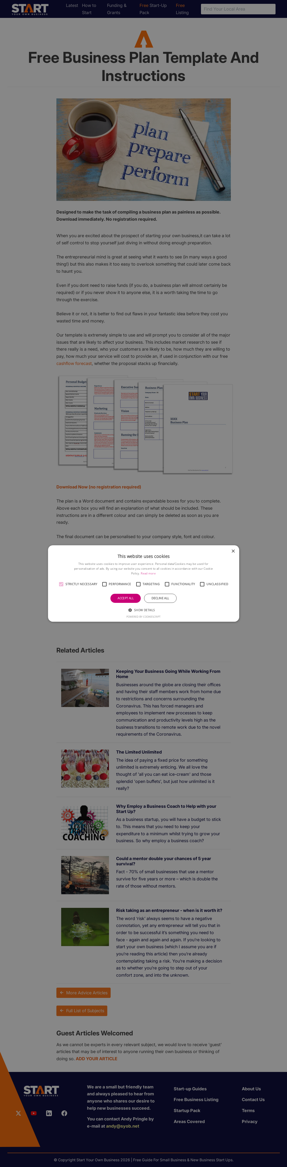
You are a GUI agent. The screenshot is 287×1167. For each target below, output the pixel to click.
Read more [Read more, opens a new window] (148, 573)
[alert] (143, 583)
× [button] (233, 551)
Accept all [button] (126, 598)
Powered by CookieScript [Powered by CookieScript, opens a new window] (143, 616)
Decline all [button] (160, 598)
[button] (61, 584)
